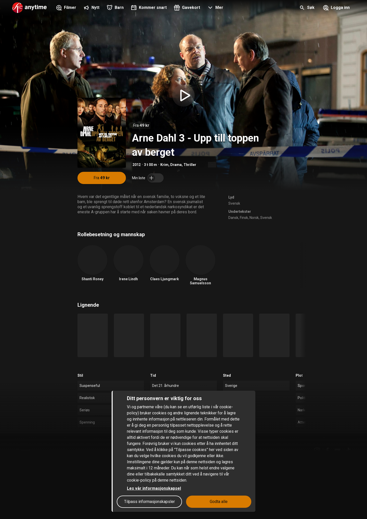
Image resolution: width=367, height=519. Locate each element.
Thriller (190, 165)
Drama (176, 165)
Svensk (234, 203)
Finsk (244, 218)
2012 (137, 165)
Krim (164, 165)
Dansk (233, 218)
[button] (214, 8)
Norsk (254, 218)
